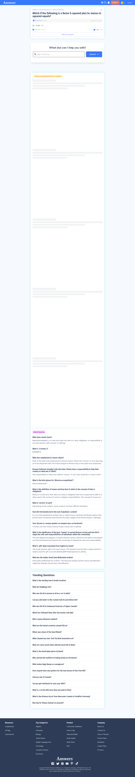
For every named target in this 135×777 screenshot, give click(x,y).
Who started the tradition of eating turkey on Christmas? (54, 658)
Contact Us (101, 730)
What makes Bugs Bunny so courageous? (48, 664)
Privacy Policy (102, 738)
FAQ (68, 746)
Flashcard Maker (72, 734)
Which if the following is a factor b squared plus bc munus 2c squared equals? (66, 15)
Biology (38, 734)
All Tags (7, 730)
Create (115, 2)
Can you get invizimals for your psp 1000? (48, 683)
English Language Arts (43, 742)
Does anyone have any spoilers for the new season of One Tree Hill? (59, 671)
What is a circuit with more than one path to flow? (51, 690)
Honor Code (71, 730)
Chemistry (39, 730)
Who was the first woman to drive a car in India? (51, 593)
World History (40, 738)
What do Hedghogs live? (41, 587)
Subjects (34, 9)
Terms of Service (103, 734)
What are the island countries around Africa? (50, 625)
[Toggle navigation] (102, 2)
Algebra (38, 726)
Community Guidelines (74, 726)
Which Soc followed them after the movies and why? (52, 613)
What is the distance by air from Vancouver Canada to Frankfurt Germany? (61, 696)
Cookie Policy (101, 746)
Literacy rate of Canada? (41, 677)
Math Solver (71, 742)
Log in (130, 2)
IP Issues (100, 750)
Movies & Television (58, 9)
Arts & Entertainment (45, 9)
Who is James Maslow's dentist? (44, 619)
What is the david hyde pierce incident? (47, 651)
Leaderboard (9, 726)
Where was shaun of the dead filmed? (47, 632)
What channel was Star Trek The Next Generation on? (53, 638)
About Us (100, 726)
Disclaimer (100, 742)
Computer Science (42, 750)
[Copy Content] (96, 30)
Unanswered (9, 734)
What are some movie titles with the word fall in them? (53, 645)
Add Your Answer (68, 34)
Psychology (39, 746)
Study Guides (71, 738)
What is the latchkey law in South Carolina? (49, 580)
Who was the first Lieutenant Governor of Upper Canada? (54, 606)
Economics (39, 754)
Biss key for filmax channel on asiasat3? (48, 703)
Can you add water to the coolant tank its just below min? (55, 600)
